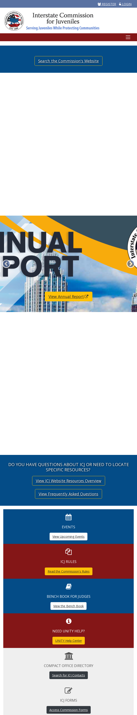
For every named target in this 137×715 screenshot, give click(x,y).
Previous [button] (6, 264)
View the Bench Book (68, 606)
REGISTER (107, 4)
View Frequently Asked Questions (68, 494)
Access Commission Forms (68, 710)
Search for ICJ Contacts (68, 675)
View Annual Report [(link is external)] (69, 296)
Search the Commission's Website (68, 61)
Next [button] (131, 264)
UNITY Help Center (68, 641)
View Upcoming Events (68, 536)
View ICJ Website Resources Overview (68, 480)
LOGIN (125, 4)
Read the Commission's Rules (69, 571)
